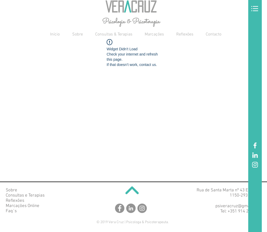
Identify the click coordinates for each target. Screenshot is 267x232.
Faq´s (11, 211)
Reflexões (15, 200)
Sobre (11, 190)
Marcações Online (22, 206)
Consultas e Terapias (25, 195)
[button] (254, 8)
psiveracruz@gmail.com (238, 206)
